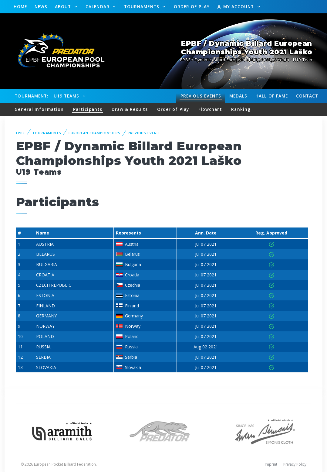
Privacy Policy (294, 464)
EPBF (20, 133)
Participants (87, 109)
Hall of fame (271, 96)
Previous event (143, 133)
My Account (236, 6)
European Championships (94, 133)
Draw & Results (130, 109)
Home (20, 6)
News (41, 6)
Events (200, 96)
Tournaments (142, 6)
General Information (39, 109)
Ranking (241, 109)
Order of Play (192, 6)
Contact (307, 96)
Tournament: (31, 96)
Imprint (271, 464)
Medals (238, 96)
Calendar (98, 6)
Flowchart (210, 109)
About (64, 6)
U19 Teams (67, 96)
